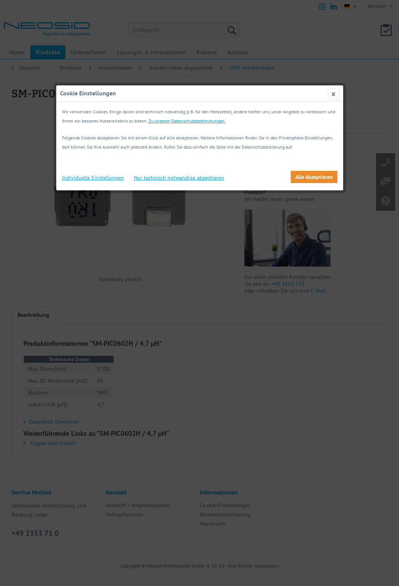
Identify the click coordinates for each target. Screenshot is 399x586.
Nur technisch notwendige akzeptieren (179, 177)
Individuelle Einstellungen (93, 177)
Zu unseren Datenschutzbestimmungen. (187, 121)
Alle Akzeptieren (314, 177)
